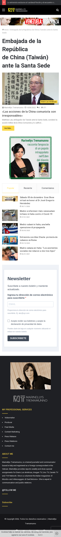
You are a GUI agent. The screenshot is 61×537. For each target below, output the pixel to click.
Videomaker (10, 418)
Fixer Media (9, 427)
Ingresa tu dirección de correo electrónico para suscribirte (30, 296)
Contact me (9, 446)
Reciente (28, 188)
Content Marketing (12, 432)
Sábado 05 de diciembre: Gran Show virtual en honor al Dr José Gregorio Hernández (37, 200)
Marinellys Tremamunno (13, 108)
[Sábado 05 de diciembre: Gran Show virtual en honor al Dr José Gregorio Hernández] (10, 198)
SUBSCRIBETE (18, 338)
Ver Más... (8, 128)
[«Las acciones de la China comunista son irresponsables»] (30, 89)
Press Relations (11, 441)
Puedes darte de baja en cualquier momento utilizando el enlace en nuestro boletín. (29, 330)
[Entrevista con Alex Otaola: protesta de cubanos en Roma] (10, 240)
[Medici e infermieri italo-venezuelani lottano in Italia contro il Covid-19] (10, 215)
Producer (8, 422)
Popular (10, 188)
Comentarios (48, 188)
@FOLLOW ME (9, 490)
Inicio (5, 30)
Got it (40, 535)
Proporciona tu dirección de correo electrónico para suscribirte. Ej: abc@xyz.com (27, 311)
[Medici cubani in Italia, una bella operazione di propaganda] (10, 228)
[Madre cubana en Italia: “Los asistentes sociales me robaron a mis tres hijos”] (10, 254)
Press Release (10, 436)
